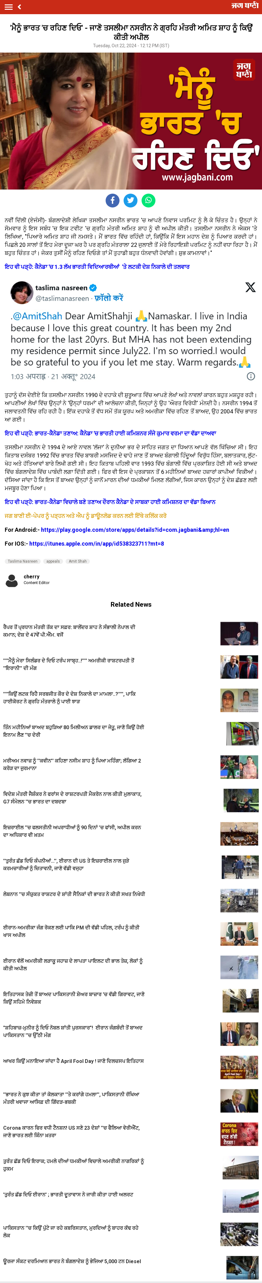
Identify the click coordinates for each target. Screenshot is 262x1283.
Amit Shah (78, 561)
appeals (53, 561)
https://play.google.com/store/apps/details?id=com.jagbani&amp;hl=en (135, 529)
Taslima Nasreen (23, 561)
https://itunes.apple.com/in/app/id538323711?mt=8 (96, 543)
